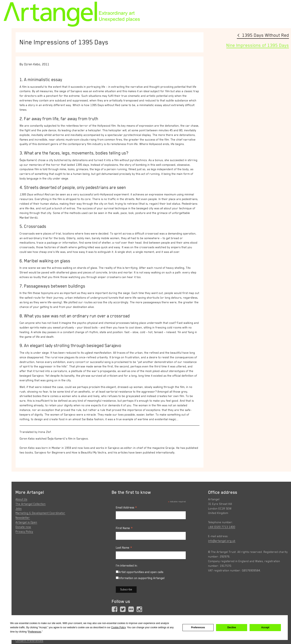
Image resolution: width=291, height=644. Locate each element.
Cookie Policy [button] (118, 627)
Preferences (198, 627)
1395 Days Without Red (265, 35)
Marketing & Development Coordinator (40, 513)
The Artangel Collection (31, 503)
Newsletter (23, 517)
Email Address (126, 508)
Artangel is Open (26, 522)
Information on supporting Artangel (141, 578)
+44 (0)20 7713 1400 (221, 526)
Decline (231, 627)
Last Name (124, 548)
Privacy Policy (24, 531)
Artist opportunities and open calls (140, 572)
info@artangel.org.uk (221, 540)
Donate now (23, 526)
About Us (21, 499)
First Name (124, 528)
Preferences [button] (34, 631)
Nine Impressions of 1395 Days (257, 45)
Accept (265, 627)
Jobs (19, 508)
